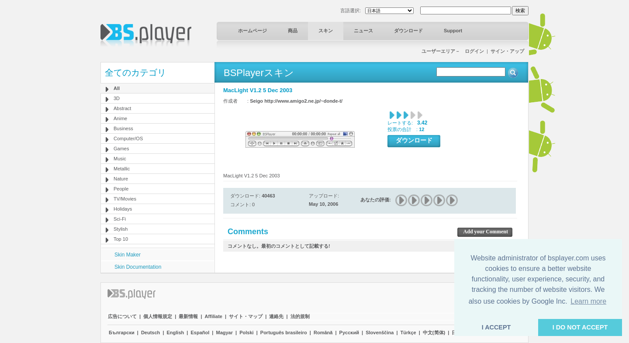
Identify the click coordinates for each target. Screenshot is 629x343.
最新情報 (188, 316)
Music (120, 158)
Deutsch (150, 332)
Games (121, 148)
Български (122, 332)
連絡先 (276, 316)
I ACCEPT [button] (496, 327)
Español (199, 332)
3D (117, 98)
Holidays (123, 208)
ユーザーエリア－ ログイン (453, 51)
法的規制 (300, 316)
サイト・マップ (246, 316)
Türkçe (408, 332)
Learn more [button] (588, 301)
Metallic (122, 168)
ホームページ (252, 30)
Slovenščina (380, 332)
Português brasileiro (283, 332)
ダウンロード (408, 30)
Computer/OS (128, 138)
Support (453, 30)
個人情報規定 (157, 316)
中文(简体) (434, 332)
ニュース (363, 30)
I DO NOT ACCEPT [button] (580, 327)
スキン (325, 30)
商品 (292, 30)
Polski (246, 332)
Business (123, 128)
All (117, 88)
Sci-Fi (120, 219)
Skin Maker (127, 255)
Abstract (122, 108)
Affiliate (213, 316)
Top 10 (121, 239)
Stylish (121, 229)
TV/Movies (125, 198)
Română (323, 332)
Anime (120, 118)
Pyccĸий (349, 332)
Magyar (224, 332)
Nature (121, 178)
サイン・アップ (507, 51)
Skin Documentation (137, 267)
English (175, 332)
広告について (122, 316)
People (121, 188)
